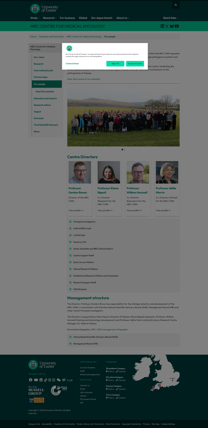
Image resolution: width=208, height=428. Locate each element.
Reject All (115, 63)
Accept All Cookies (135, 63)
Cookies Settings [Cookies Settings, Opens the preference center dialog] (72, 63)
